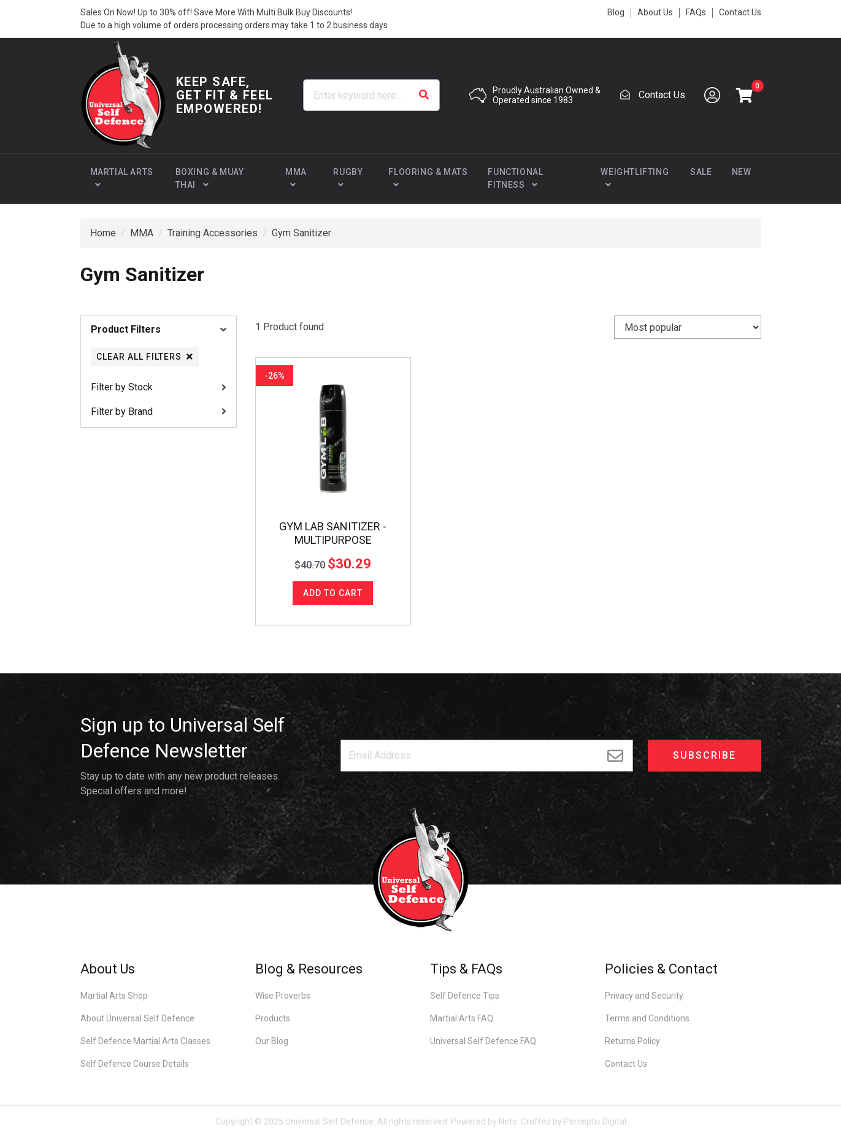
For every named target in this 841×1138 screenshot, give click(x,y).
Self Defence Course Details (134, 1064)
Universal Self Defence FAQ (483, 1041)
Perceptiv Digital (595, 1121)
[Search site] (424, 95)
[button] (744, 95)
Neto (508, 1121)
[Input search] (371, 95)
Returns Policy (632, 1041)
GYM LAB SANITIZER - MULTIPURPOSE (332, 533)
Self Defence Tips (464, 996)
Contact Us (740, 12)
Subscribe (704, 755)
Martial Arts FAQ (461, 1018)
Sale (701, 172)
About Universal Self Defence (137, 1018)
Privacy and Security (644, 996)
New (741, 172)
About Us (655, 12)
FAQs (696, 12)
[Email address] (486, 756)
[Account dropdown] (712, 95)
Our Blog (271, 1041)
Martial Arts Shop (114, 996)
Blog (615, 12)
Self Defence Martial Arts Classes (145, 1041)
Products (272, 1018)
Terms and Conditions (647, 1018)
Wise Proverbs (282, 996)
